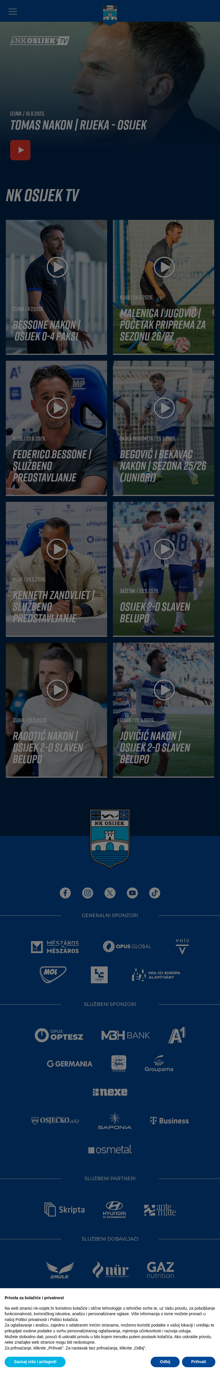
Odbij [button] (165, 1361)
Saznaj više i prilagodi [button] (35, 1361)
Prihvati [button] (198, 1361)
